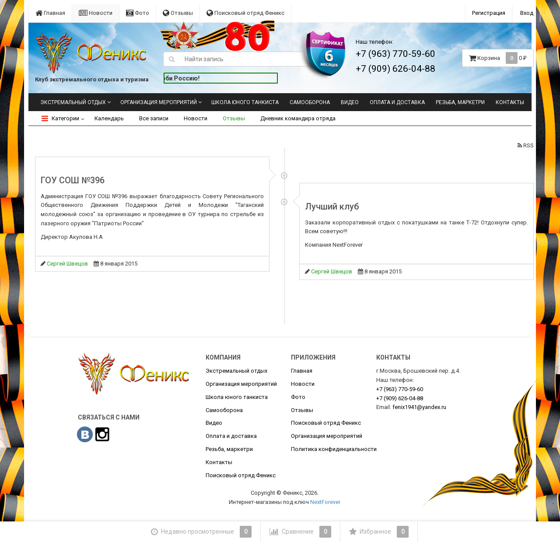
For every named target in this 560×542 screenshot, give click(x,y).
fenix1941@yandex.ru (419, 407)
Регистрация (488, 13)
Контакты (510, 102)
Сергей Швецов (67, 263)
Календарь (109, 118)
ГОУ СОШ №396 (73, 180)
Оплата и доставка (397, 102)
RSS (526, 145)
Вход (526, 13)
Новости (95, 13)
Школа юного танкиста (245, 102)
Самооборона (310, 102)
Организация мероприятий (158, 102)
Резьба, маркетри (460, 102)
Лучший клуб (332, 206)
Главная (50, 13)
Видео (350, 102)
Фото (137, 13)
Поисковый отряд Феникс (245, 13)
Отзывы (178, 13)
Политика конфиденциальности (334, 449)
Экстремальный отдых (73, 102)
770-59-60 (399, 389)
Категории (60, 118)
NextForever (325, 502)
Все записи (153, 118)
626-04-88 (399, 398)
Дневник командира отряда (298, 118)
